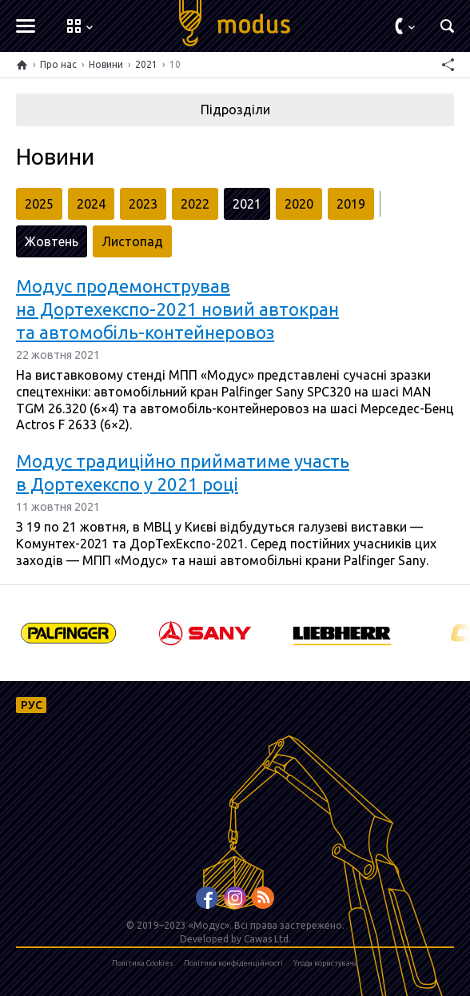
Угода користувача (325, 963)
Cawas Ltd (266, 939)
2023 (143, 204)
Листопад (132, 241)
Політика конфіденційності (233, 963)
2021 (146, 64)
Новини (106, 64)
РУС (31, 705)
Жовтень (51, 241)
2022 (195, 204)
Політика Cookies (142, 963)
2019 (351, 204)
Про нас (58, 64)
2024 (91, 204)
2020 (299, 204)
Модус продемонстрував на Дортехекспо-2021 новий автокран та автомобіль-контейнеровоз (177, 309)
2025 (39, 204)
